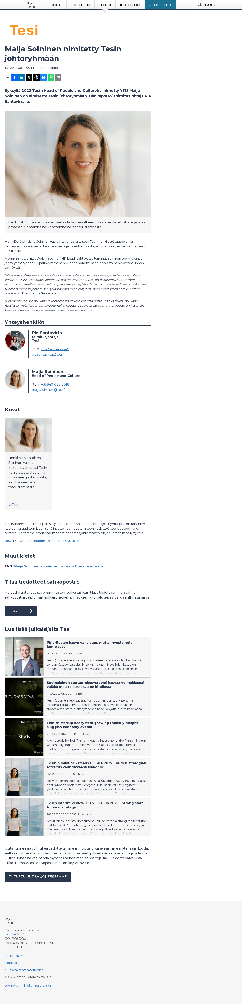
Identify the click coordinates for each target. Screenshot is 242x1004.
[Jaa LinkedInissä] (21, 78)
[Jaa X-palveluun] (29, 78)
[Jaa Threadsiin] (36, 78)
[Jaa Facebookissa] (14, 78)
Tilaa (21, 611)
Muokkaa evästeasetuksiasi (24, 970)
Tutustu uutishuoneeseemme (38, 877)
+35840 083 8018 (55, 384)
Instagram (54, 541)
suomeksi (11, 985)
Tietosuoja (12, 963)
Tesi (42, 68)
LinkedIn (38, 541)
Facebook (12, 956)
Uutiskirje (72, 541)
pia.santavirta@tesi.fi (48, 354)
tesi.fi (9, 541)
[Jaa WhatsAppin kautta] (51, 78)
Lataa (13, 504)
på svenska (43, 985)
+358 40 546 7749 (55, 349)
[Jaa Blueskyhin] (43, 78)
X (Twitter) (22, 541)
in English (27, 985)
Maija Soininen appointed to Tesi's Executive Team (58, 566)
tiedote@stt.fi (15, 934)
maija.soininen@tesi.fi (49, 390)
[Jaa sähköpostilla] (58, 78)
